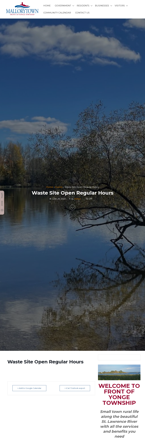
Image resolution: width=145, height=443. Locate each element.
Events (58, 187)
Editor (77, 198)
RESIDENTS (83, 5)
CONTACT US (82, 12)
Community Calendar (57, 12)
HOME (47, 5)
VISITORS (120, 5)
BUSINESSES (102, 5)
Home (49, 187)
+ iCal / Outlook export (75, 388)
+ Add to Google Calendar (29, 388)
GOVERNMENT (63, 5)
